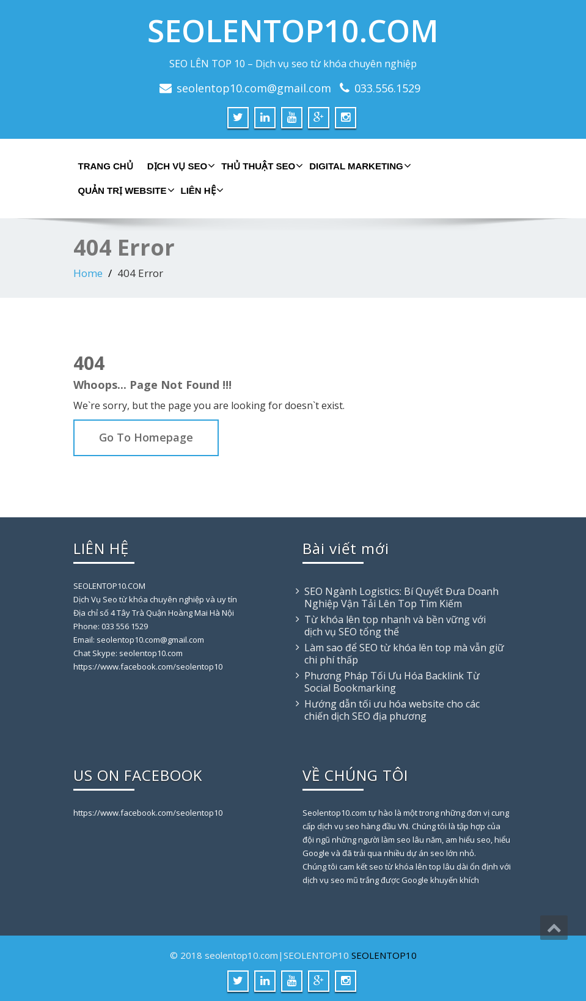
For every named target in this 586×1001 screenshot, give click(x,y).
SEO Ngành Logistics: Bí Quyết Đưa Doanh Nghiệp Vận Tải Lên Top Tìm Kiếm (401, 597)
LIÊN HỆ (201, 190)
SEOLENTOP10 (384, 955)
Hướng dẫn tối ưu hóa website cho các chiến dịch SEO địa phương (392, 710)
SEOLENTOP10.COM (293, 30)
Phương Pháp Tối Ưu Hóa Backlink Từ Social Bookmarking (392, 682)
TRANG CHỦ (105, 166)
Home (88, 273)
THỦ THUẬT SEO (260, 165)
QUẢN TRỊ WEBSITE (125, 190)
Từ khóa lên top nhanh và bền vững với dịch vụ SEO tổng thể (395, 625)
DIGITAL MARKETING (358, 165)
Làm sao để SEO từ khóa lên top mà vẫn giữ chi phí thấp (404, 654)
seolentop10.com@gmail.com (254, 88)
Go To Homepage (146, 437)
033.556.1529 (387, 88)
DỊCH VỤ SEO (180, 165)
